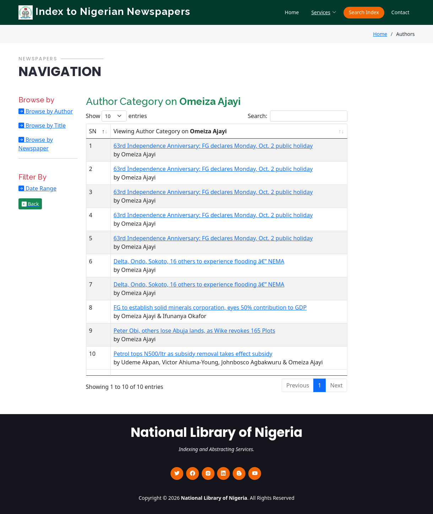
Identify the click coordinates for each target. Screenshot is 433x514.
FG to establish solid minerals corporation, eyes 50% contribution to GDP (210, 307)
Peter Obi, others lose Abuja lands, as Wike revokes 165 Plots (194, 330)
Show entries (116, 116)
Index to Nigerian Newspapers (104, 11)
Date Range (40, 188)
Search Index (364, 12)
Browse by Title (45, 125)
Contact (400, 12)
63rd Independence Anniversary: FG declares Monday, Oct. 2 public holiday (213, 146)
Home (292, 12)
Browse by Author (48, 111)
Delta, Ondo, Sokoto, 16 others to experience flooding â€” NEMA (199, 261)
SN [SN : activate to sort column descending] (93, 131)
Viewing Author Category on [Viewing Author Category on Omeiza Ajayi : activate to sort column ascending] (170, 131)
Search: (297, 116)
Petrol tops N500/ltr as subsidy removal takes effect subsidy (193, 354)
